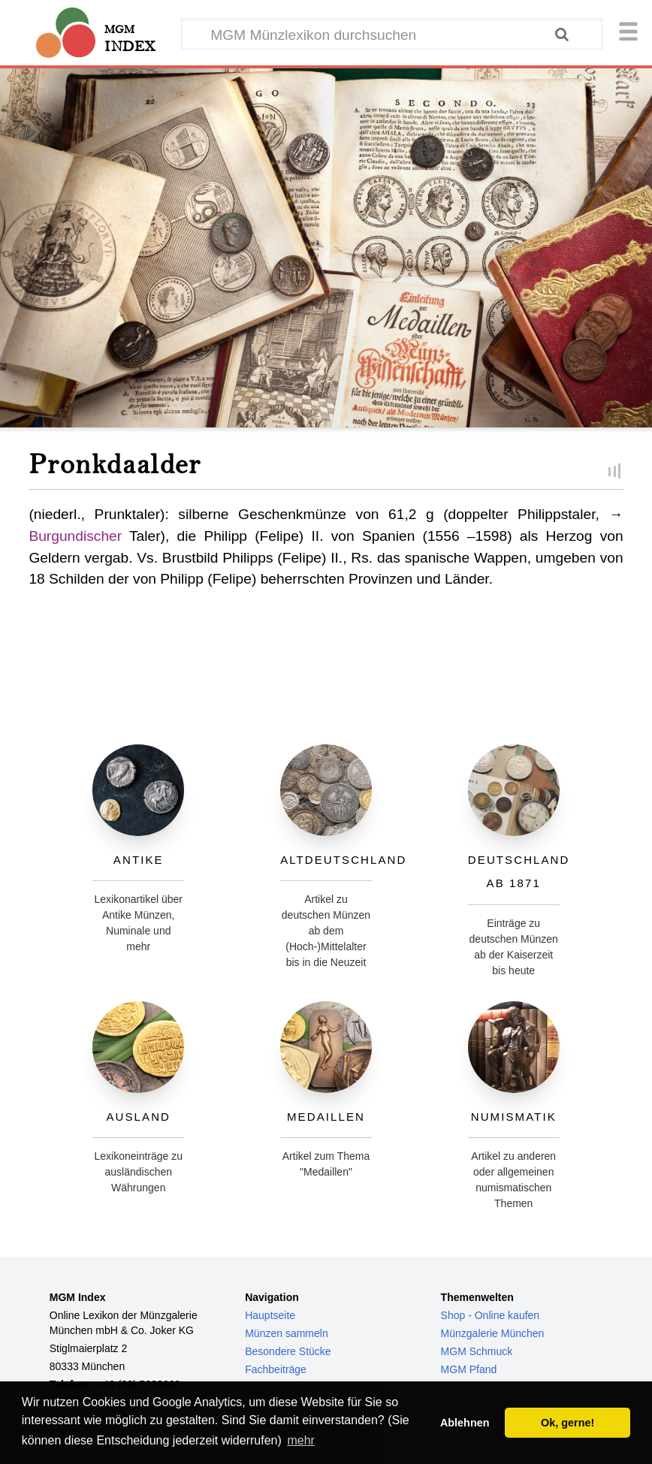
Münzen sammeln (286, 1333)
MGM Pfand (469, 1369)
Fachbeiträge (275, 1369)
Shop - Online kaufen (490, 1315)
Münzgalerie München (493, 1333)
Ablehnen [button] (465, 1423)
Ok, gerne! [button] (567, 1423)
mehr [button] (300, 1440)
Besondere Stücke (288, 1351)
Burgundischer (75, 536)
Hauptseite (270, 1315)
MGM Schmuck (477, 1351)
